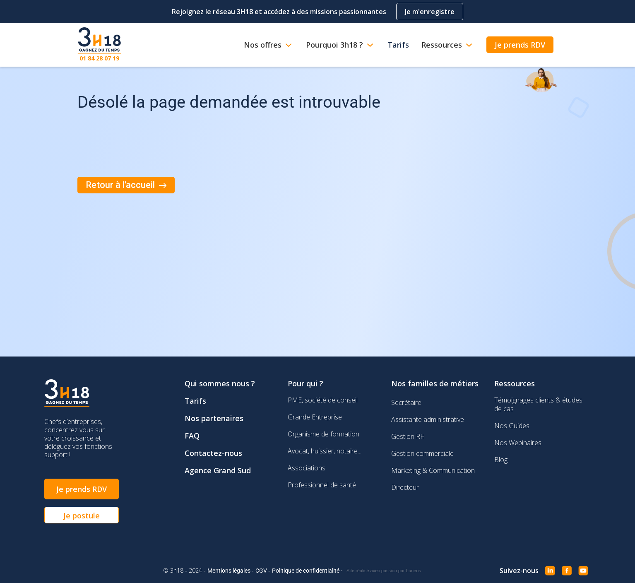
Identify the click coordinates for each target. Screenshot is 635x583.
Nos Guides (511, 425)
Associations (306, 467)
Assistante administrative (427, 419)
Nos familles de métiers (435, 383)
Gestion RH (408, 436)
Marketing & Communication (433, 470)
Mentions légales (229, 570)
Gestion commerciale (422, 453)
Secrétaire (406, 402)
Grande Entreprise (315, 417)
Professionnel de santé (322, 484)
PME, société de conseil (323, 400)
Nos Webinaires (517, 442)
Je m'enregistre (430, 11)
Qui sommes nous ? (220, 383)
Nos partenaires (214, 418)
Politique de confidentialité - (307, 570)
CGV (261, 570)
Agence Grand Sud (218, 470)
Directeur (405, 487)
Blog (501, 459)
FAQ (192, 436)
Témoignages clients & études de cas (538, 404)
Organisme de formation (323, 433)
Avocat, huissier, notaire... (324, 450)
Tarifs (195, 401)
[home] (99, 45)
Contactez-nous (213, 453)
